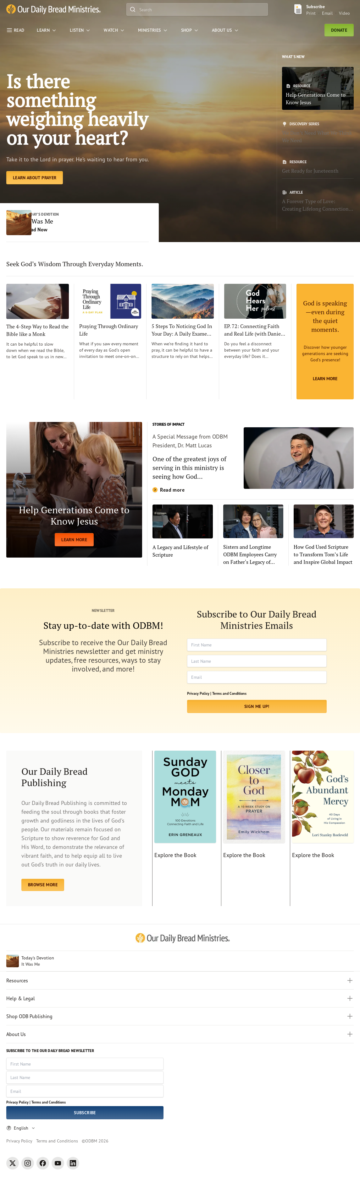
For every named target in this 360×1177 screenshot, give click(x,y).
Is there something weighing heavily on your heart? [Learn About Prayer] (77, 109)
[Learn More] (325, 341)
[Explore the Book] (184, 828)
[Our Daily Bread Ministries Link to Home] (53, 9)
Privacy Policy (19, 1140)
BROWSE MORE (43, 885)
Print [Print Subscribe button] (311, 13)
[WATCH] (114, 30)
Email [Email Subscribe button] (327, 13)
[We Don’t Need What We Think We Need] (318, 133)
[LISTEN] (80, 30)
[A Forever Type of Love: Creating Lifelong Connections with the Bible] (318, 201)
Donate (339, 30)
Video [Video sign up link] (344, 13)
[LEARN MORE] (74, 490)
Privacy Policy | (199, 693)
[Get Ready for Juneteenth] (318, 167)
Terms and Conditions (229, 693)
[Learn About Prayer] (34, 177)
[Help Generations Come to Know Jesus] (318, 88)
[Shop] (190, 30)
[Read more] (253, 458)
